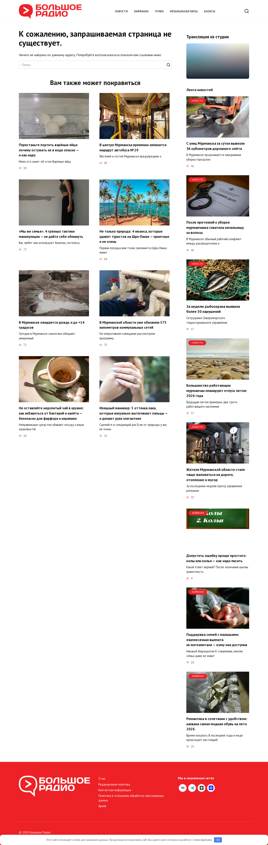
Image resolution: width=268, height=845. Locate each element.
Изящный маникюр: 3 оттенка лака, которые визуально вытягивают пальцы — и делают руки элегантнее (134, 413)
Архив (102, 806)
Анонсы (209, 11)
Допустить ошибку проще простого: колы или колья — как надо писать (216, 558)
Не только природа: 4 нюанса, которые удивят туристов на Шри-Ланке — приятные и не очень (131, 236)
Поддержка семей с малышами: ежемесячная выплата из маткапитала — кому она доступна (216, 639)
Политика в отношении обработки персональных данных (131, 798)
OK (218, 840)
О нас (102, 779)
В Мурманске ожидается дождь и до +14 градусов (52, 325)
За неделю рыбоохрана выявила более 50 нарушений (213, 309)
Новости (121, 11)
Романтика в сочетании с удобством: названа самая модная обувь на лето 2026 (216, 723)
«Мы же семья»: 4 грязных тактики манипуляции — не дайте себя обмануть (52, 234)
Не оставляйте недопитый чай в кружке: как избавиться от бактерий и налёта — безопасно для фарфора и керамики (52, 413)
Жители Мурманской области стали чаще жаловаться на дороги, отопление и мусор (215, 474)
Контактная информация (114, 790)
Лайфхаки (141, 11)
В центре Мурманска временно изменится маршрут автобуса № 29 (134, 147)
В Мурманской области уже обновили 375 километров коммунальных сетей (133, 325)
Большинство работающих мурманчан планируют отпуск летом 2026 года (216, 390)
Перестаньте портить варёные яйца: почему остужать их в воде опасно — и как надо (49, 149)
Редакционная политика (114, 784)
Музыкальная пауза (184, 11)
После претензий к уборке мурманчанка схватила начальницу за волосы (215, 227)
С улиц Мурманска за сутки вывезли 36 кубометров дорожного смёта (215, 146)
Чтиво (159, 11)
